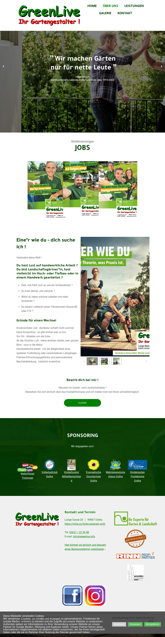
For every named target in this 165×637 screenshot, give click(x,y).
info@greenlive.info (84, 536)
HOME (92, 6)
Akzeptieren (153, 624)
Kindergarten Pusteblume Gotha (137, 476)
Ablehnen (119, 624)
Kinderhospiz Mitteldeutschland (71, 476)
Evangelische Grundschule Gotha (93, 476)
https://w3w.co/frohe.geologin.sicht (85, 523)
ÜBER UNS (110, 6)
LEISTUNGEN (134, 6)
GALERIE (105, 13)
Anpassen (135, 624)
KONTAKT (124, 13)
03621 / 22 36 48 (79, 532)
